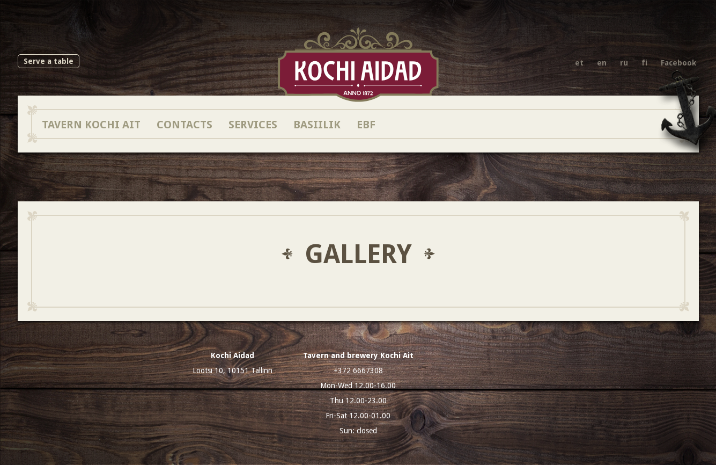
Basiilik (317, 124)
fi (644, 63)
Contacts (184, 124)
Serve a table (48, 61)
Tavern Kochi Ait (91, 124)
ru (624, 63)
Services (252, 124)
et (579, 63)
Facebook (678, 63)
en (602, 63)
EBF (366, 124)
